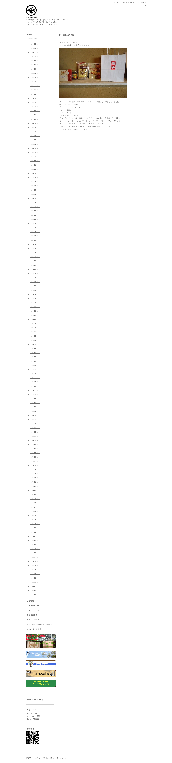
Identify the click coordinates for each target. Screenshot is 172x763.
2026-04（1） (35, 44)
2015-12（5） (35, 536)
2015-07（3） (35, 557)
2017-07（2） (35, 461)
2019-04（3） (35, 382)
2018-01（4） (35, 440)
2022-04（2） (35, 244)
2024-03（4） (35, 148)
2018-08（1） (35, 415)
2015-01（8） (35, 582)
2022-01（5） (35, 257)
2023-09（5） (35, 173)
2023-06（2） (35, 186)
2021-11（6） (35, 265)
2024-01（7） (35, 156)
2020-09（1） (35, 323)
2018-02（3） (35, 436)
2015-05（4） (35, 565)
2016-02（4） (35, 528)
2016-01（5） (35, 532)
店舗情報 (30, 601)
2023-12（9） (35, 161)
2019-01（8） (35, 394)
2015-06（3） (35, 561)
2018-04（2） (35, 432)
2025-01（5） (35, 106)
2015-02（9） (35, 578)
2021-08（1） (35, 277)
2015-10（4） (35, 544)
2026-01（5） (35, 56)
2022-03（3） (35, 248)
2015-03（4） (35, 574)
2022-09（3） (35, 223)
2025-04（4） (35, 94)
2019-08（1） (35, 365)
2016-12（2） (35, 486)
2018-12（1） (35, 398)
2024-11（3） (35, 115)
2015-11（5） (35, 540)
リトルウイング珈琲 (39, 758)
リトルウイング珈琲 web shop (39, 624)
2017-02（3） (35, 478)
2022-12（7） (35, 211)
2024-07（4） (35, 131)
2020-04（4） (35, 336)
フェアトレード (33, 610)
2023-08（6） (35, 177)
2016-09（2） (35, 499)
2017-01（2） (35, 482)
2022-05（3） (35, 240)
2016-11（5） (35, 490)
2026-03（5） (35, 48)
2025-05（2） (35, 90)
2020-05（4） (35, 332)
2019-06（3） (35, 373)
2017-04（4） (35, 469)
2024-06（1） (35, 136)
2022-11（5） (35, 215)
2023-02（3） (35, 202)
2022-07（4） (35, 232)
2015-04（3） (35, 569)
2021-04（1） (35, 294)
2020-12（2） (35, 311)
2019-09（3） (35, 361)
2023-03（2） (35, 198)
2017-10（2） (35, 453)
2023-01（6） (35, 207)
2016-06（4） (35, 511)
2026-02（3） (35, 52)
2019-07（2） (35, 369)
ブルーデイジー (33, 605)
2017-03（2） (35, 473)
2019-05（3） (35, 378)
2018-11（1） (35, 403)
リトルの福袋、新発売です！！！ (74, 45)
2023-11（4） (35, 165)
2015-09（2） (35, 549)
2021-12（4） (35, 261)
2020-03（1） (35, 340)
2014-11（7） (35, 590)
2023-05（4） (35, 190)
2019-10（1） (35, 357)
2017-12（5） (35, 444)
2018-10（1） (35, 407)
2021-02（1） (35, 302)
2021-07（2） (35, 282)
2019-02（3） (35, 390)
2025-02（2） (35, 102)
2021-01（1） (35, 307)
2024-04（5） (35, 144)
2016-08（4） (35, 503)
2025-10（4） (35, 69)
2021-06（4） (35, 286)
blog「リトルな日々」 (36, 629)
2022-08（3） (35, 227)
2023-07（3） (35, 181)
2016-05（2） (35, 515)
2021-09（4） (35, 273)
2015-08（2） (35, 553)
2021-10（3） (35, 269)
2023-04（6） (35, 194)
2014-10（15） (35, 594)
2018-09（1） (35, 411)
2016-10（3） (35, 494)
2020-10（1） (35, 319)
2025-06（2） (35, 86)
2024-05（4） (35, 140)
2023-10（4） (35, 169)
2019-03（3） (35, 386)
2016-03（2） (35, 524)
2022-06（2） (35, 236)
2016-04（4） (35, 519)
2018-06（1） (35, 423)
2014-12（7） (35, 586)
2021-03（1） (35, 298)
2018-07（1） (35, 419)
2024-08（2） (35, 127)
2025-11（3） (35, 65)
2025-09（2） (35, 73)
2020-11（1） (35, 315)
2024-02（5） (35, 152)
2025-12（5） (35, 60)
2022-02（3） (35, 252)
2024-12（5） (35, 111)
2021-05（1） (35, 290)
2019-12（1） (35, 348)
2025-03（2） (35, 98)
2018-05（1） (35, 428)
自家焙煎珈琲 (32, 615)
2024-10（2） (35, 119)
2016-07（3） (35, 507)
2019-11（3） (35, 353)
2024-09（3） (35, 123)
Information (32, 39)
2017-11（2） (35, 448)
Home (29, 35)
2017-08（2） (35, 457)
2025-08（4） (35, 77)
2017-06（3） (35, 465)
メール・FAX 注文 (34, 620)
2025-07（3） (35, 81)
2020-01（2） (35, 344)
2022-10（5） (35, 219)
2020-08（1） (35, 327)
